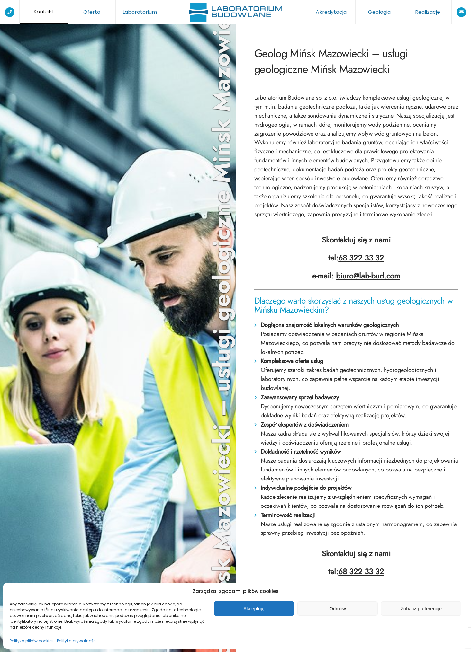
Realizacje (427, 12)
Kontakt (43, 11)
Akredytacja (331, 12)
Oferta (91, 12)
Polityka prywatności (77, 641)
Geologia (379, 12)
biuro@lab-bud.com (368, 275)
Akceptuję (254, 608)
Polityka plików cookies (32, 641)
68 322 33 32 (361, 257)
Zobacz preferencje (421, 608)
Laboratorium (139, 12)
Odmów (337, 608)
